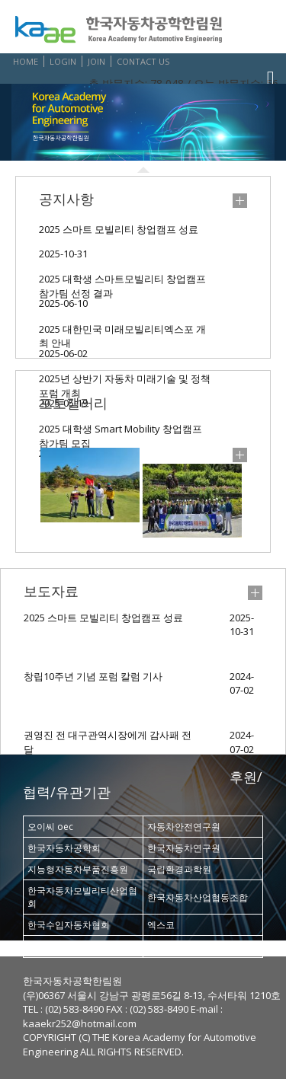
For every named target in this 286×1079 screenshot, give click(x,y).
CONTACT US (143, 61)
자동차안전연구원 (183, 826)
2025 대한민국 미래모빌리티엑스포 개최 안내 (122, 332)
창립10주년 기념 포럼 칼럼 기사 (93, 676)
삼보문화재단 (174, 946)
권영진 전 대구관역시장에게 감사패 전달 (107, 742)
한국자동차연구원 (183, 847)
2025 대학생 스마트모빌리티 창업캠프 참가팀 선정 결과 (122, 282)
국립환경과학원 (179, 869)
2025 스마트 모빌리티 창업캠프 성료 (118, 229)
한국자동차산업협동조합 (197, 897)
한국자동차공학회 (64, 847)
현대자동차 (50, 946)
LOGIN (63, 61)
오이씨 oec (50, 826)
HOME (25, 61)
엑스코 (161, 924)
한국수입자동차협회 (68, 924)
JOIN (96, 61)
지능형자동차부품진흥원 (77, 869)
